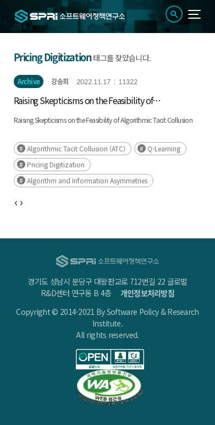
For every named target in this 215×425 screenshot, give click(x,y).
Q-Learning (163, 148)
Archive (29, 81)
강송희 (59, 81)
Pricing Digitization (56, 164)
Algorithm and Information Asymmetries (87, 180)
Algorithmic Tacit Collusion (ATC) (76, 148)
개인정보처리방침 (147, 292)
